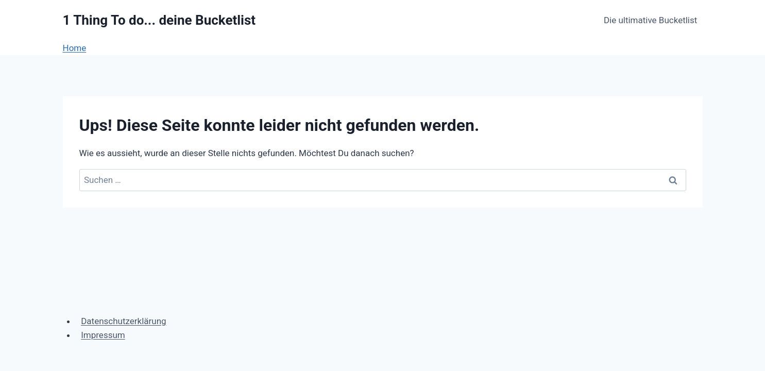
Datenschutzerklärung (123, 321)
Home (75, 48)
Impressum (103, 335)
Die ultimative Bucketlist (650, 20)
